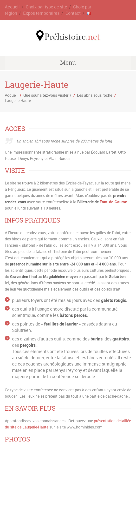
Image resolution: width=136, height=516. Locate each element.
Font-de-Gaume (113, 201)
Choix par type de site (46, 7)
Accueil (12, 7)
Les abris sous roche (94, 95)
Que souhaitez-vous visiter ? (47, 95)
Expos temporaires (41, 13)
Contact (73, 13)
